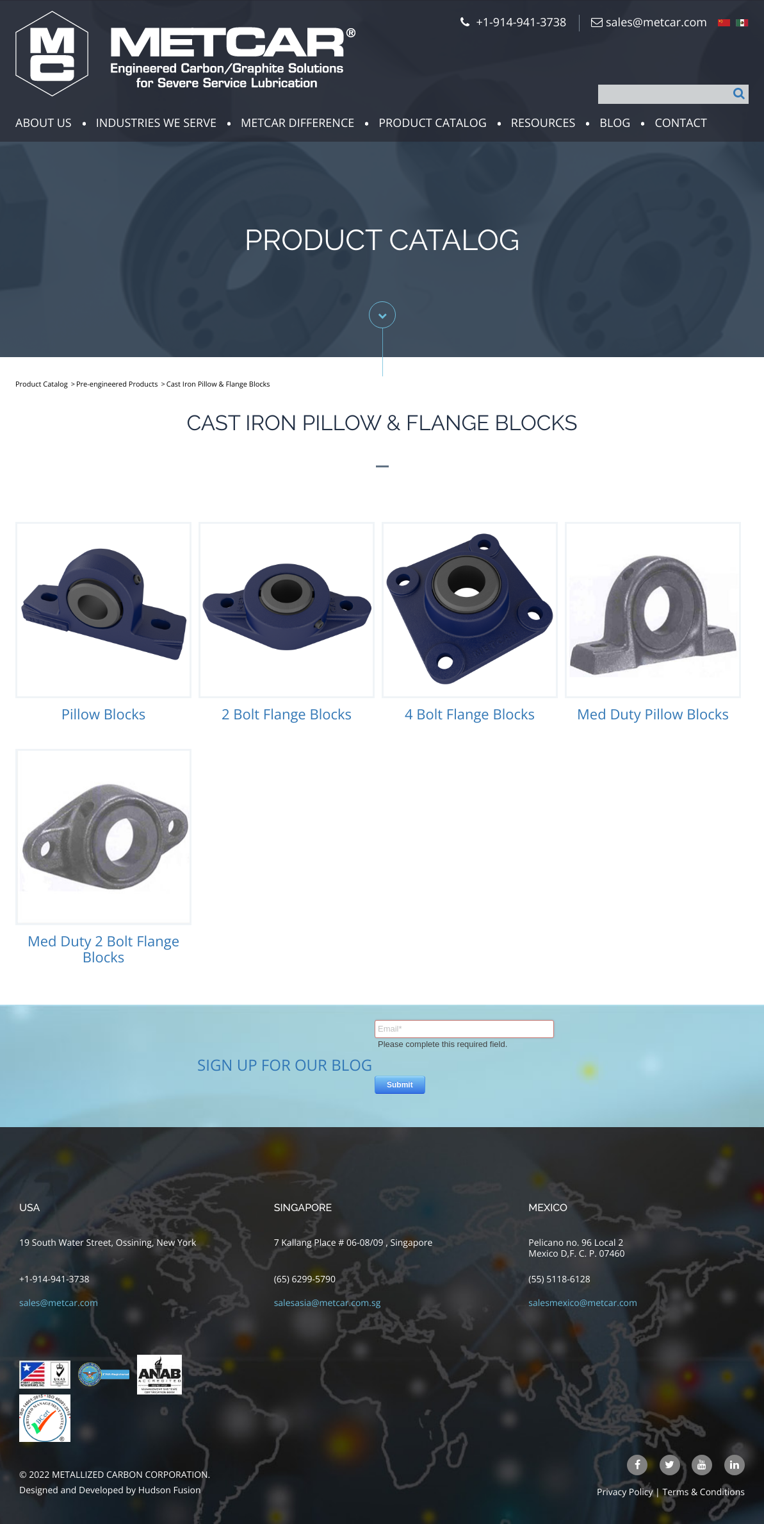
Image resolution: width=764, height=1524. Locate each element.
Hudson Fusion (169, 1490)
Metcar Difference (297, 123)
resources (543, 123)
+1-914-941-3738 (54, 1279)
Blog (614, 123)
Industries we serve (156, 123)
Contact (680, 123)
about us (43, 123)
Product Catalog (432, 123)
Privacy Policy (625, 1492)
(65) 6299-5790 (305, 1279)
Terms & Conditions (703, 1492)
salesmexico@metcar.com (582, 1303)
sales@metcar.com (656, 22)
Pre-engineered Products (117, 384)
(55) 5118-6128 (559, 1279)
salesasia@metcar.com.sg (327, 1303)
